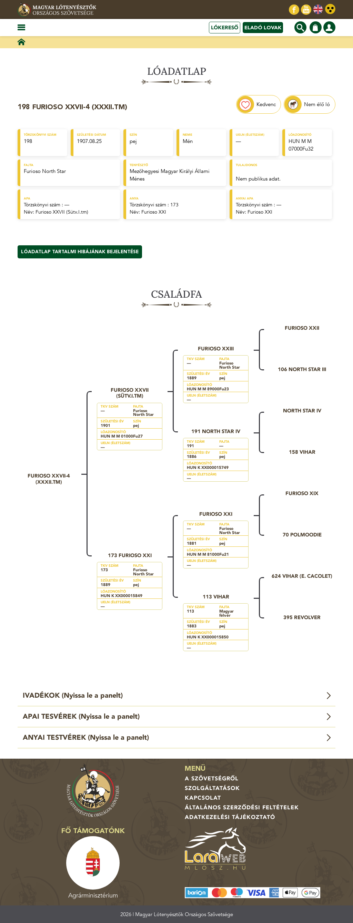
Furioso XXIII (216, 348)
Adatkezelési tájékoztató (230, 817)
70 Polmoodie (302, 534)
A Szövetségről (212, 778)
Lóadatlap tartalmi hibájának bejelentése (80, 252)
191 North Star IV (215, 431)
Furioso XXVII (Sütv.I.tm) (62, 212)
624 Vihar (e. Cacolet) (302, 576)
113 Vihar (216, 596)
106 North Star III (302, 369)
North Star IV (302, 410)
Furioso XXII (302, 328)
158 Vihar (302, 452)
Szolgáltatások (212, 788)
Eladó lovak (262, 27)
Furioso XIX (302, 493)
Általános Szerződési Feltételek (242, 807)
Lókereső (224, 27)
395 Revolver (302, 617)
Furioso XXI (153, 212)
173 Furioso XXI (130, 555)
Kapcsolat (203, 798)
